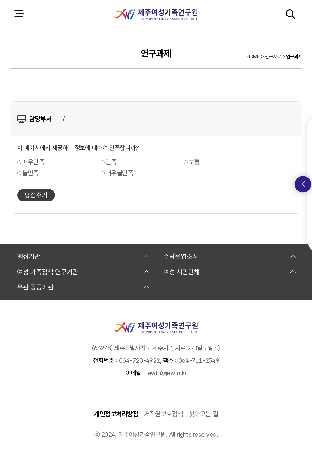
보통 (194, 162)
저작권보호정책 (163, 414)
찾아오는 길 (203, 414)
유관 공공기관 (83, 287)
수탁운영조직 (229, 256)
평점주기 (36, 195)
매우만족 (33, 162)
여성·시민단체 (229, 272)
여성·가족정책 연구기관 (83, 272)
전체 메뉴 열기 (18, 14)
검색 (290, 14)
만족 (111, 162)
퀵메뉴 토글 (306, 184)
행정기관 (83, 256)
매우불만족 (119, 173)
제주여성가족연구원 (155, 14)
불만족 (30, 173)
